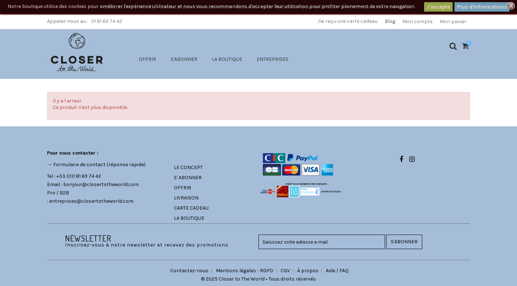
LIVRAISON (186, 198)
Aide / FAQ (337, 271)
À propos (308, 271)
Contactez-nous (189, 271)
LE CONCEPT (188, 167)
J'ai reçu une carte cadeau (347, 21)
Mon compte (417, 21)
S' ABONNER (188, 177)
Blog (390, 21)
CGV (285, 271)
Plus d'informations (482, 7)
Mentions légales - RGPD (244, 271)
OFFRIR (147, 59)
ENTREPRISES (273, 59)
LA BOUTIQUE (227, 59)
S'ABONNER (184, 59)
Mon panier (453, 21)
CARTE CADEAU (191, 208)
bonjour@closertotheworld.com (101, 184)
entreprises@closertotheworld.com (91, 201)
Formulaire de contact (79, 164)
